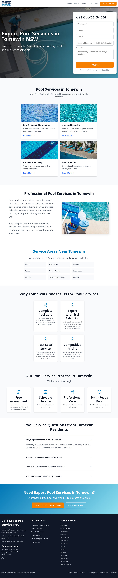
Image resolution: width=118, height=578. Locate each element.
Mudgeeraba (64, 558)
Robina (62, 546)
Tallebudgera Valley (57, 277)
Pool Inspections (36, 535)
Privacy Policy (105, 70)
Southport (63, 534)
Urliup (27, 264)
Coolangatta (64, 543)
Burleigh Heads (65, 537)
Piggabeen (77, 271)
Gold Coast (63, 525)
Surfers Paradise (65, 528)
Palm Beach (64, 540)
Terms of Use (104, 572)
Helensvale (63, 555)
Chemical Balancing (37, 528)
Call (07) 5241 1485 (108, 4)
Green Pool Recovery (37, 532)
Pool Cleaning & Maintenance (40, 525)
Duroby (28, 277)
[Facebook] (2, 558)
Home (69, 3)
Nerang (62, 549)
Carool (27, 271)
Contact (94, 3)
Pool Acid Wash (35, 542)
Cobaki (76, 277)
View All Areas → (65, 564)
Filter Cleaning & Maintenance (40, 539)
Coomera (63, 552)
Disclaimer (113, 572)
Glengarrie (53, 264)
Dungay (76, 264)
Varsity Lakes (64, 561)
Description (79, 48)
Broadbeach (64, 531)
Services (85, 4)
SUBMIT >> (95, 65)
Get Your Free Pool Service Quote (48, 505)
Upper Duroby (54, 271)
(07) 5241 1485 (5, 538)
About (76, 3)
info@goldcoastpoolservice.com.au (12, 541)
